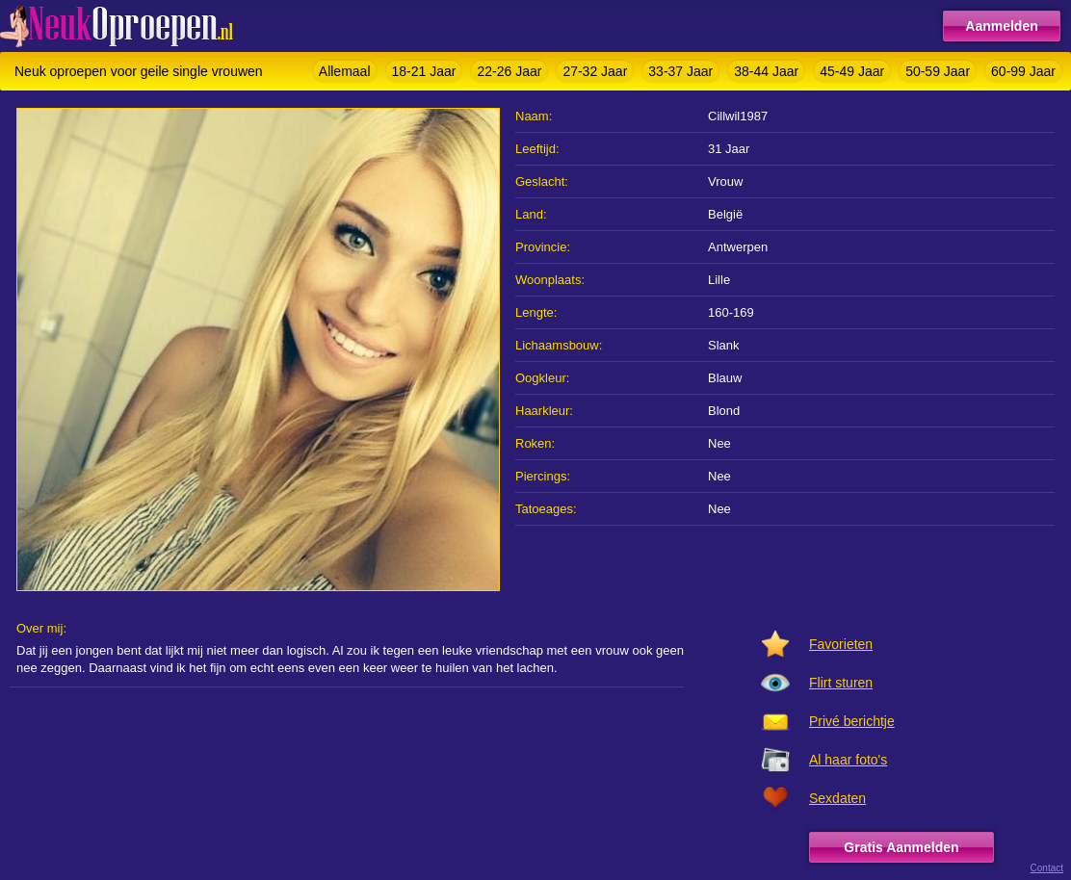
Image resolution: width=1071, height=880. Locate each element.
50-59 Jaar (937, 71)
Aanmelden (1001, 26)
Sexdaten (837, 798)
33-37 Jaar (680, 71)
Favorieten (841, 644)
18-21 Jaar (424, 71)
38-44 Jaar (766, 71)
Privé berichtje (852, 721)
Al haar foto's (848, 759)
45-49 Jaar (852, 71)
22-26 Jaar (509, 71)
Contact (1047, 868)
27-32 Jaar (594, 71)
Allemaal (345, 71)
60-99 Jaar (1023, 71)
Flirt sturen (841, 682)
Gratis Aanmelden (901, 847)
